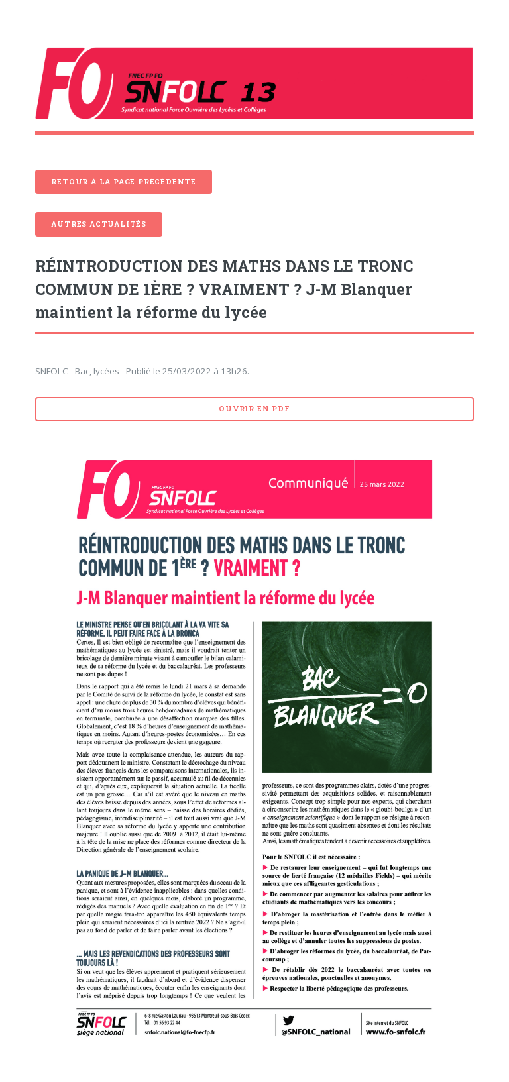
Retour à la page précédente (123, 181)
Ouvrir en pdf (254, 408)
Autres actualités (98, 224)
